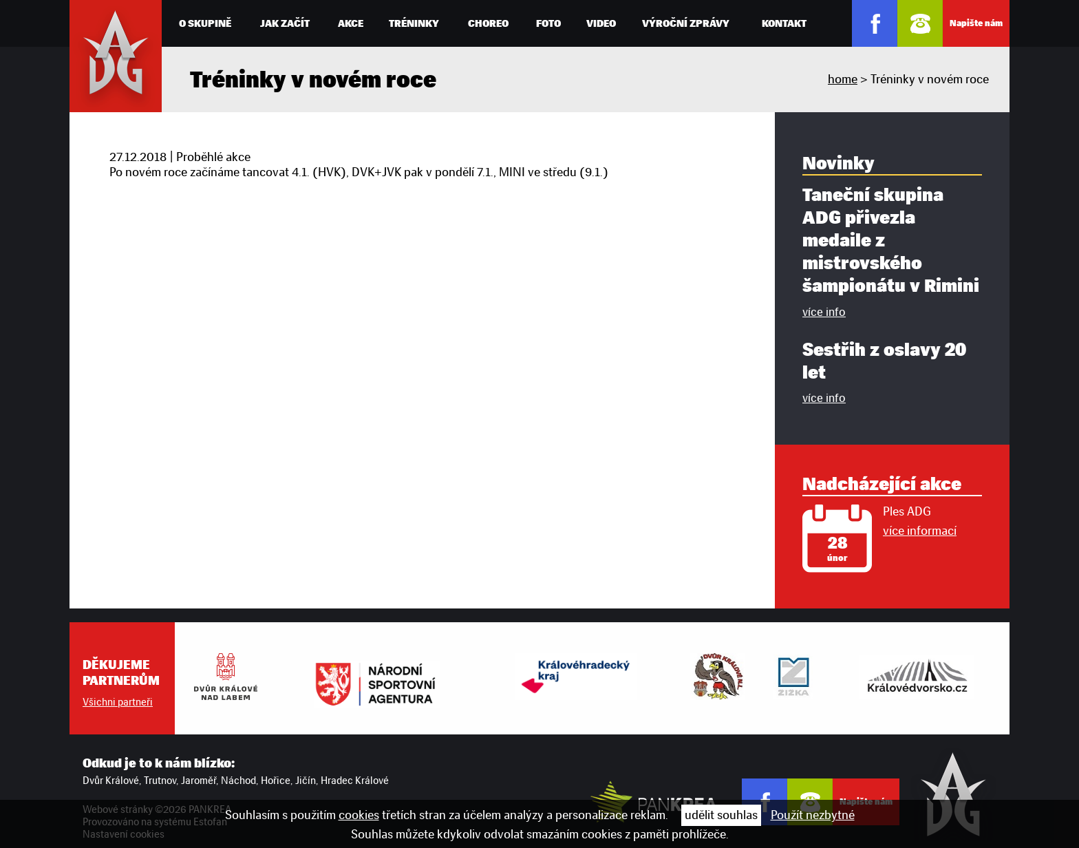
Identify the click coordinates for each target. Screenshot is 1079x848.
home (842, 79)
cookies (359, 815)
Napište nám (976, 23)
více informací (920, 530)
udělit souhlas (721, 815)
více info (824, 312)
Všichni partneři (118, 702)
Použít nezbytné (813, 815)
